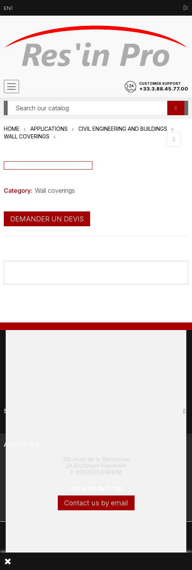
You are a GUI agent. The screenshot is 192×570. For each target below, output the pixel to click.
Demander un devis (47, 219)
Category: (18, 190)
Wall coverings (55, 190)
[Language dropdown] (8, 8)
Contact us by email (96, 503)
